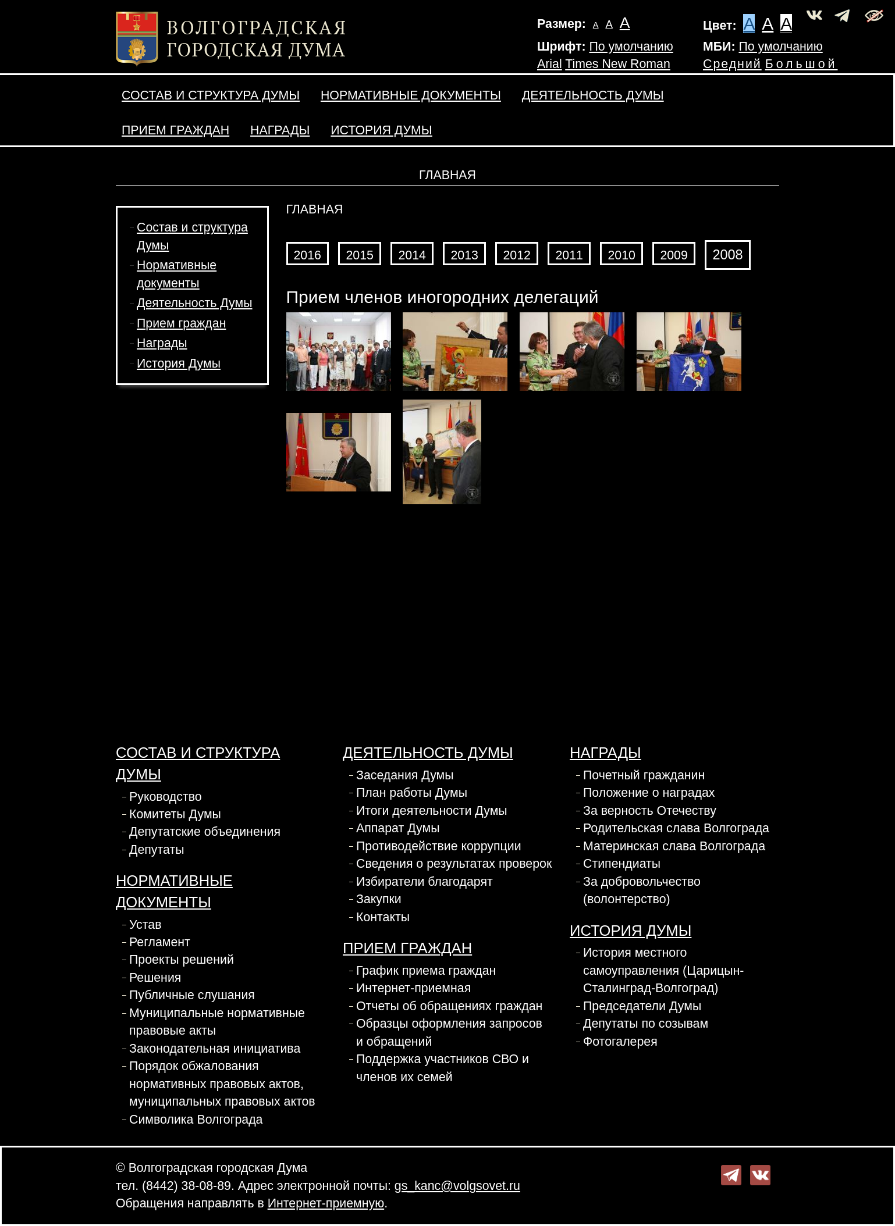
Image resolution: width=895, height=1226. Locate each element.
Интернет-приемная (413, 988)
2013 (464, 255)
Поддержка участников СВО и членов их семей (442, 1068)
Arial (549, 64)
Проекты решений (181, 960)
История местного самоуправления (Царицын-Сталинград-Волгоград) (663, 970)
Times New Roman (617, 64)
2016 (307, 255)
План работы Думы (411, 793)
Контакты (383, 917)
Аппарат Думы (397, 828)
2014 (411, 255)
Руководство (165, 797)
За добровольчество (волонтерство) (642, 890)
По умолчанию (631, 47)
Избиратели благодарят (424, 882)
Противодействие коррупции (438, 846)
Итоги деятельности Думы (431, 811)
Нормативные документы (411, 95)
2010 (621, 255)
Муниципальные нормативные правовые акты (217, 1022)
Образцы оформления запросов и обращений (449, 1032)
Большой (801, 64)
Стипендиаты (621, 864)
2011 (569, 255)
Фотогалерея (620, 1042)
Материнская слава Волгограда (674, 846)
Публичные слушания (192, 995)
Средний (732, 64)
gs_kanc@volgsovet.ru (457, 1186)
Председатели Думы (642, 1006)
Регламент (159, 942)
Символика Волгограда (195, 1120)
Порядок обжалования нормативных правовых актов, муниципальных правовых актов (222, 1084)
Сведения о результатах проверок (454, 864)
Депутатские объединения (204, 832)
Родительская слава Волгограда (676, 828)
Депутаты (156, 850)
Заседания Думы (405, 775)
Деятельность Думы (593, 95)
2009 (673, 255)
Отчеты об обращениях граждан (449, 1006)
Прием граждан (175, 130)
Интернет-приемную (326, 1203)
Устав (145, 925)
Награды (280, 130)
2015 (359, 255)
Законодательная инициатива (214, 1049)
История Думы (381, 130)
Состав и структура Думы (211, 95)
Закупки (379, 899)
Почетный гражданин (644, 775)
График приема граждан (426, 971)
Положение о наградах (649, 793)
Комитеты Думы (175, 814)
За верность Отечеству (649, 811)
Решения (155, 978)
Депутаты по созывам (645, 1024)
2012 (516, 255)
